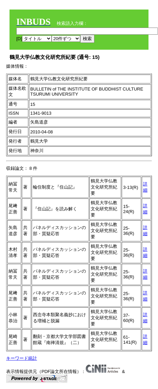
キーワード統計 (21, 358)
